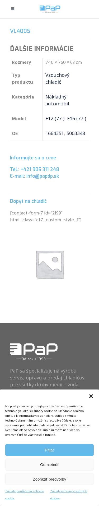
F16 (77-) (76, 118)
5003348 (76, 133)
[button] (91, 396)
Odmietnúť (49, 464)
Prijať (49, 450)
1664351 (54, 133)
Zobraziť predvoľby (49, 479)
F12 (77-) (54, 118)
